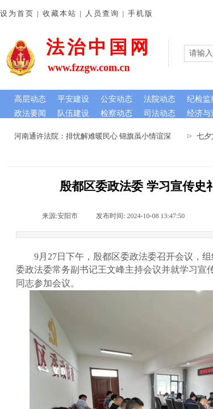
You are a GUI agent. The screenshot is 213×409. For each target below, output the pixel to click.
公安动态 (116, 99)
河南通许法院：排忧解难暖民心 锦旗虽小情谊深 (93, 136)
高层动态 (30, 99)
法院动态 (160, 99)
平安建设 (73, 99)
